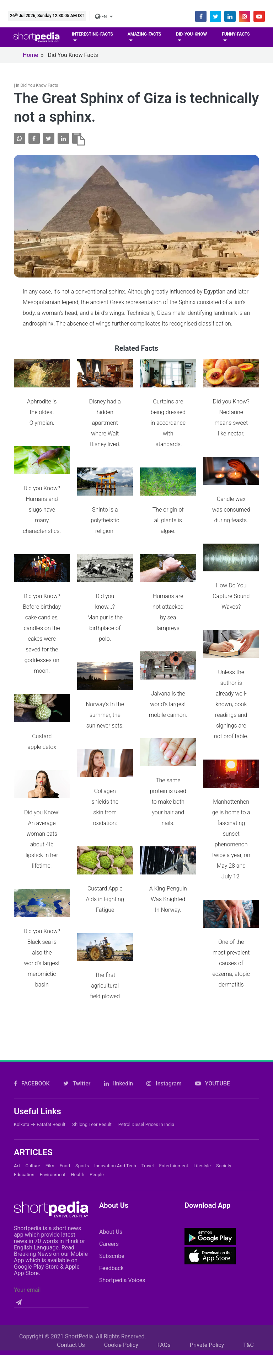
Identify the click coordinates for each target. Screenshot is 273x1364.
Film (50, 1119)
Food (65, 1119)
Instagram (164, 1037)
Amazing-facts (144, 34)
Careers (109, 1197)
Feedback (111, 1221)
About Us (110, 1185)
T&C (248, 1298)
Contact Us (71, 1298)
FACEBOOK (32, 1037)
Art (17, 1119)
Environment (53, 1128)
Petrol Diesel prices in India (146, 1078)
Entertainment (173, 1119)
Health (77, 1128)
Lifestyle (202, 1119)
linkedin (118, 1037)
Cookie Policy (121, 1298)
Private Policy (207, 1298)
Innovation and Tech (115, 1119)
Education (24, 1128)
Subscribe (111, 1209)
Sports (82, 1119)
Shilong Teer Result (92, 1078)
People (97, 1128)
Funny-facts (236, 34)
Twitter (77, 1037)
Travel (147, 1119)
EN (101, 17)
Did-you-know (191, 34)
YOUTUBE (212, 1037)
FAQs (164, 1298)
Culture (32, 1119)
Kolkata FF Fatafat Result (39, 1078)
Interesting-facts (92, 34)
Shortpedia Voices (122, 1234)
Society (223, 1119)
